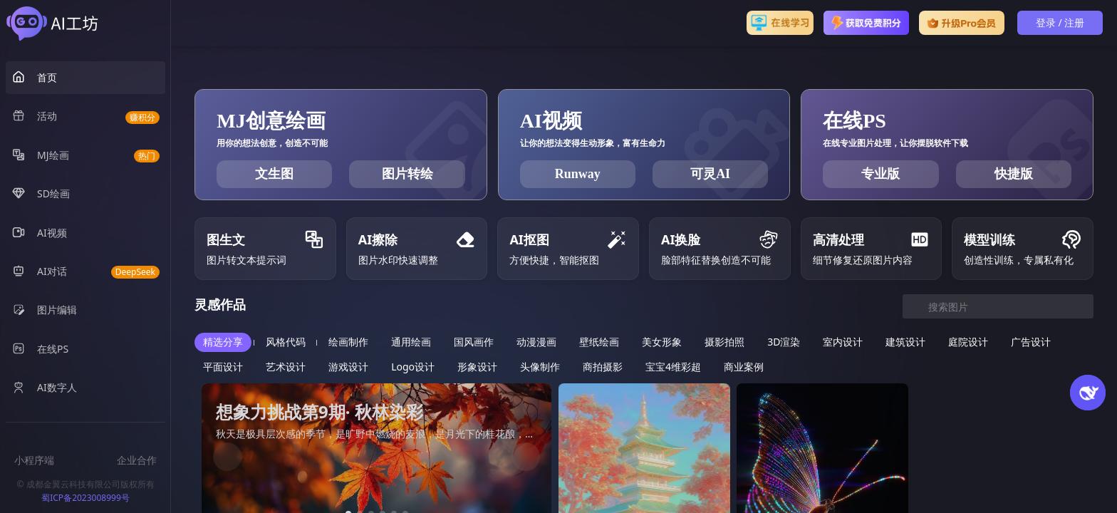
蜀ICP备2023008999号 (85, 498)
